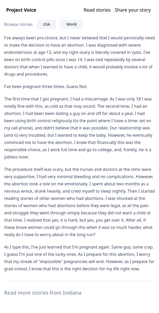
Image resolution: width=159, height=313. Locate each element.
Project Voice (21, 10)
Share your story (133, 10)
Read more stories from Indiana (42, 292)
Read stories (97, 10)
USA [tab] (46, 24)
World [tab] (72, 24)
